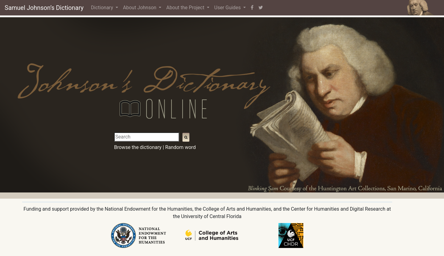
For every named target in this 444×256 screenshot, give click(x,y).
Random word (180, 147)
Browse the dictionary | (139, 147)
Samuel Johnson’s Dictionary (44, 7)
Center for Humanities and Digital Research (338, 209)
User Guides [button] (228, 7)
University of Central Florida (211, 216)
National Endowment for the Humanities (148, 209)
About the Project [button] (185, 7)
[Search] (146, 137)
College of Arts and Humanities (237, 209)
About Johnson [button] (140, 7)
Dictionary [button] (102, 7)
